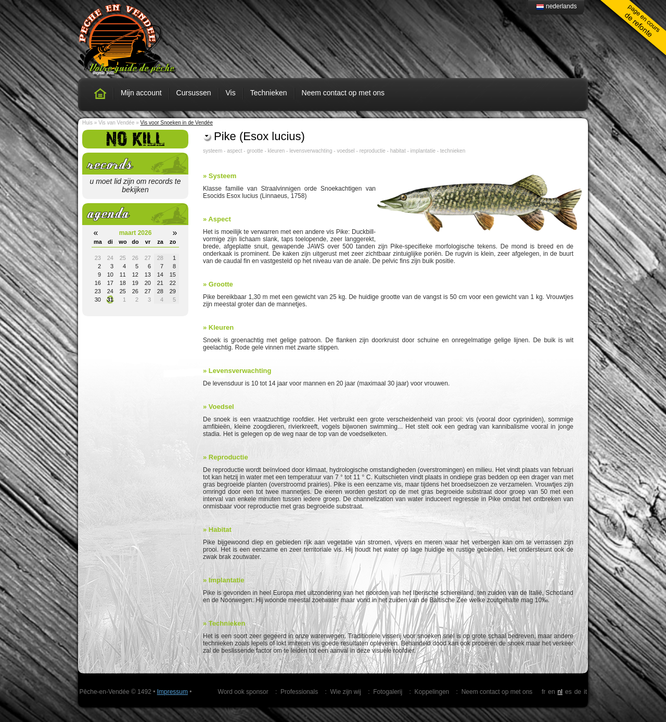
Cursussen (193, 93)
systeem (212, 151)
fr (543, 691)
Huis (87, 123)
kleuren (276, 151)
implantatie (423, 151)
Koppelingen (432, 691)
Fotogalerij (387, 691)
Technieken (268, 93)
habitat (398, 151)
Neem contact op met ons (343, 93)
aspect (234, 151)
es (568, 691)
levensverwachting (310, 151)
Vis (231, 93)
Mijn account (141, 93)
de (577, 691)
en (551, 691)
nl (560, 691)
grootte (255, 151)
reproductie (373, 151)
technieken (452, 151)
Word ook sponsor (243, 691)
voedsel (345, 151)
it (585, 691)
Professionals (299, 691)
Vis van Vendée (116, 123)
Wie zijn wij (345, 691)
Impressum (172, 691)
